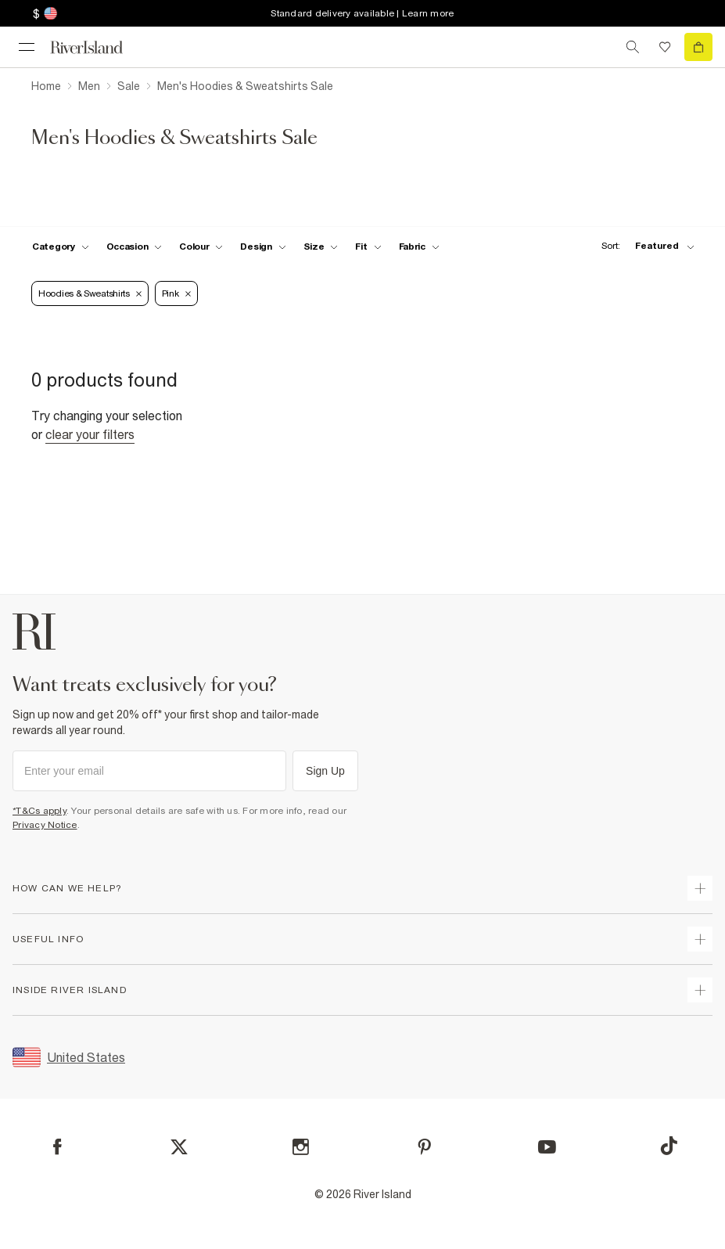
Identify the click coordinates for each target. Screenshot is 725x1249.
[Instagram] (300, 1146)
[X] (179, 1147)
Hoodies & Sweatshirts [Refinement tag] (90, 293)
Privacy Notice (45, 824)
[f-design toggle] (263, 246)
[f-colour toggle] (201, 246)
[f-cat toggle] (60, 246)
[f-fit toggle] (368, 246)
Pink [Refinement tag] (176, 293)
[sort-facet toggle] (644, 246)
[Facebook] (57, 1146)
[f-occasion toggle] (134, 246)
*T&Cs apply (39, 810)
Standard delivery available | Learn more (362, 13)
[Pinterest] (424, 1146)
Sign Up (325, 771)
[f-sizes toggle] (321, 246)
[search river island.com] (632, 47)
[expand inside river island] (699, 989)
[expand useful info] (699, 939)
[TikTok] (668, 1145)
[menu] (27, 47)
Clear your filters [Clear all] (90, 434)
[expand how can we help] (699, 888)
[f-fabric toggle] (419, 246)
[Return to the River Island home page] (97, 47)
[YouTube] (547, 1146)
